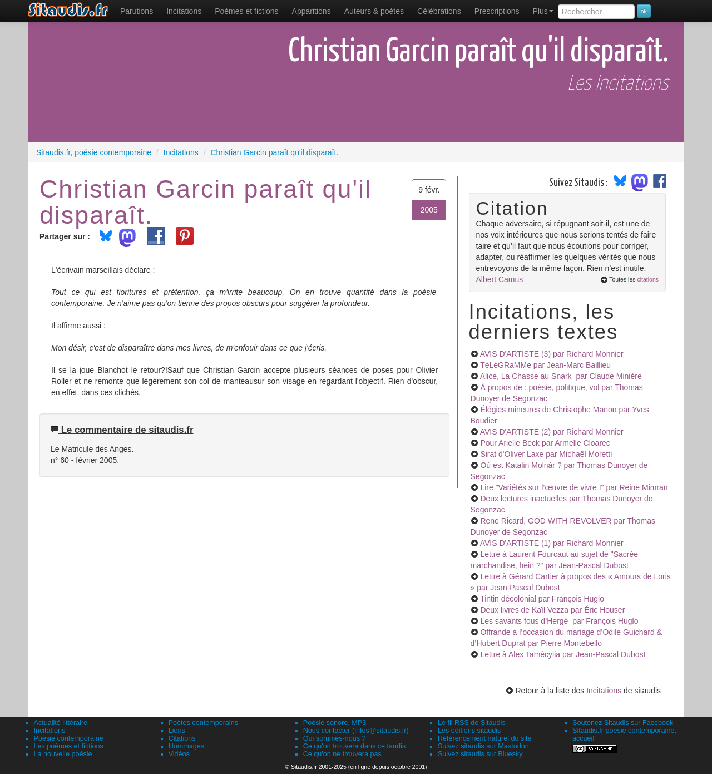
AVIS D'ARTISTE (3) (552, 353)
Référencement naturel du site (485, 738)
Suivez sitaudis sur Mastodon (483, 746)
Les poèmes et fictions (68, 746)
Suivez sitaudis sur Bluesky (480, 754)
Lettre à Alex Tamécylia (562, 654)
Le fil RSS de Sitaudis (472, 723)
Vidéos (179, 754)
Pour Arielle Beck (545, 442)
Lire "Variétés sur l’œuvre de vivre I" (574, 487)
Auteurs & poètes (374, 11)
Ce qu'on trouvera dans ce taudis (354, 746)
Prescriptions (497, 11)
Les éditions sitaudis (469, 730)
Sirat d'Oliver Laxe (546, 454)
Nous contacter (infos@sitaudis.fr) (356, 730)
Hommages (186, 746)
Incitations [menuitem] (183, 11)
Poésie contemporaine (68, 738)
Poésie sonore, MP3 (334, 723)
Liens (177, 730)
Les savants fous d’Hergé (559, 621)
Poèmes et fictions (246, 11)
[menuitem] (136, 11)
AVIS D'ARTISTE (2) (552, 431)
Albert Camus (499, 279)
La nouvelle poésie (63, 754)
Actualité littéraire (61, 723)
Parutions (136, 11)
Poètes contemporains (203, 723)
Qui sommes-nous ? (334, 738)
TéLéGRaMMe (545, 365)
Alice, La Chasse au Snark (561, 376)
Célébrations (439, 11)
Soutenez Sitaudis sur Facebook (622, 723)
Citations (182, 738)
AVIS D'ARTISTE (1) (552, 543)
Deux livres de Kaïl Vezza (552, 609)
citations (648, 279)
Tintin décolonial (542, 598)
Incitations (603, 690)
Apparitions (311, 11)
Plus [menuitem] (543, 11)
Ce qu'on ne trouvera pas (342, 754)
